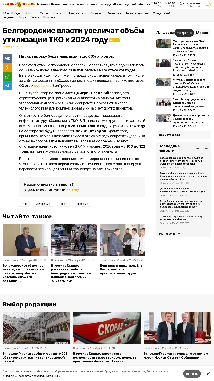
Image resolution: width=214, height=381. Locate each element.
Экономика (114, 13)
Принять (192, 373)
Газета (35, 17)
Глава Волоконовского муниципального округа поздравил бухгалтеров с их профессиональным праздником (182, 204)
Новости (30, 13)
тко (24, 203)
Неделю (184, 33)
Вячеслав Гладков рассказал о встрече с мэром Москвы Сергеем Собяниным (176, 355)
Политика (49, 17)
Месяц (202, 33)
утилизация (43, 203)
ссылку (73, 190)
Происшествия (77, 13)
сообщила (43, 85)
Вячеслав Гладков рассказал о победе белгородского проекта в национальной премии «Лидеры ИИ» (71, 273)
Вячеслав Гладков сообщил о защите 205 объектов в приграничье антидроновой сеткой (35, 357)
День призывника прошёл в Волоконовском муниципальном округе (121, 269)
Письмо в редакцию (137, 13)
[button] (197, 148)
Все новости (167, 233)
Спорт (22, 17)
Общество (96, 13)
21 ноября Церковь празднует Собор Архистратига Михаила (181, 218)
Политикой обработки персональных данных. (32, 375)
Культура (58, 13)
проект (63, 203)
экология (82, 203)
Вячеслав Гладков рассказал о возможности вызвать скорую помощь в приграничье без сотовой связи (105, 357)
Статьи (44, 13)
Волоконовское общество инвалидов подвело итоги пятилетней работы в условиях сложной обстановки (23, 273)
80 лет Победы (12, 13)
